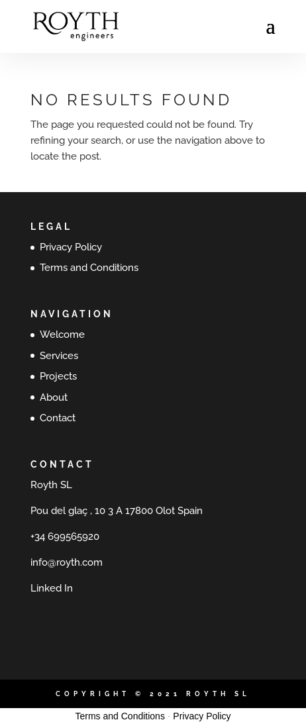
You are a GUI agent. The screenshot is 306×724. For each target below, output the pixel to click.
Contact (58, 418)
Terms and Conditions (89, 268)
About (54, 397)
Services (59, 356)
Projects (58, 376)
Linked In (51, 588)
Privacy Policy (71, 247)
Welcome (62, 334)
